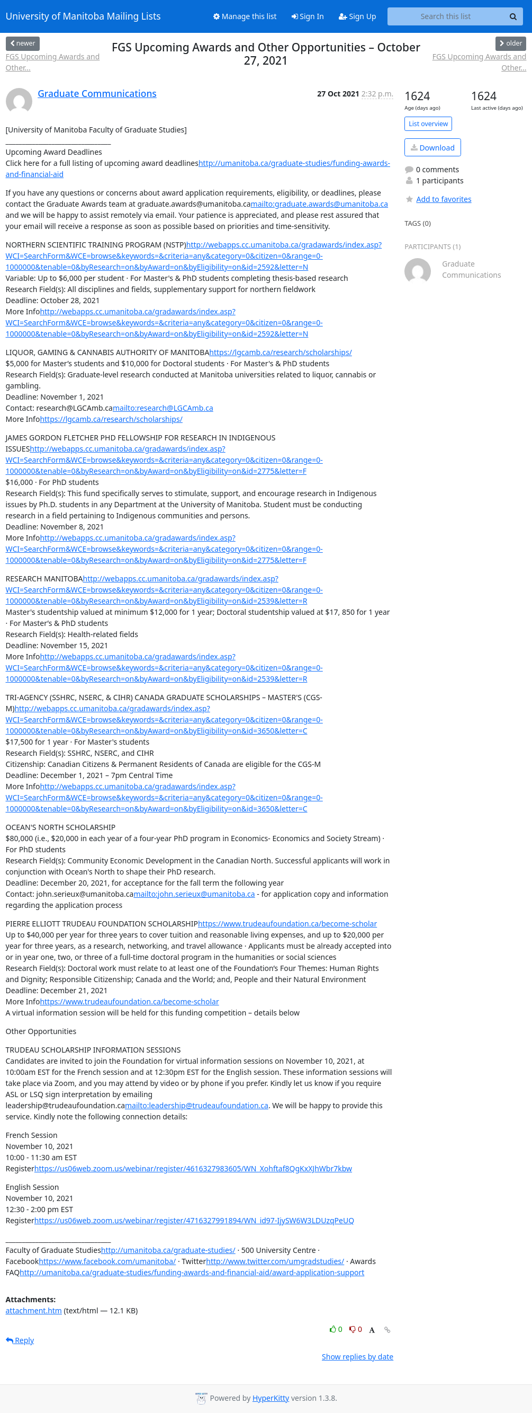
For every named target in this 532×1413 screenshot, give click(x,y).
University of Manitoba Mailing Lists (83, 16)
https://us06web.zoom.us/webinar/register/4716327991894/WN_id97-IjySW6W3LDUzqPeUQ (194, 1220)
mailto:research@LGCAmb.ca (163, 408)
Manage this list (245, 16)
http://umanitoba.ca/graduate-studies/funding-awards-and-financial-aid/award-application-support (192, 1272)
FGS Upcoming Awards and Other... (53, 62)
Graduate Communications (97, 93)
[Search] (513, 16)
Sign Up (357, 16)
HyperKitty (271, 1398)
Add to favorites (437, 199)
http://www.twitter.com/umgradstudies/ (275, 1261)
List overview (428, 123)
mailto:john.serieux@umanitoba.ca (194, 894)
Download (433, 148)
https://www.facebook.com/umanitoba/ (107, 1261)
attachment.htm (34, 1310)
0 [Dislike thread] (355, 1329)
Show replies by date (357, 1357)
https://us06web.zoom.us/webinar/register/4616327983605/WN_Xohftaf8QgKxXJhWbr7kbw (193, 1168)
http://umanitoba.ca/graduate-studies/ (168, 1250)
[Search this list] (445, 16)
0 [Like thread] (337, 1329)
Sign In (308, 16)
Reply (20, 1340)
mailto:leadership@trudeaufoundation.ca (196, 1105)
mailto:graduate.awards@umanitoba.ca (320, 204)
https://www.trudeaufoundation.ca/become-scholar (287, 924)
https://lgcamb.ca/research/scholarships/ (280, 352)
